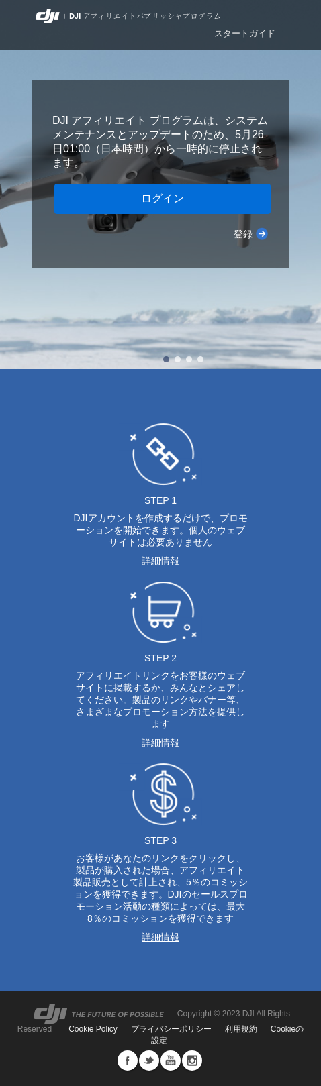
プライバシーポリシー (171, 1029)
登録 (243, 234)
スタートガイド (244, 33)
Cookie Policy (93, 1029)
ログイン (162, 198)
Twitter (149, 1060)
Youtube (170, 1060)
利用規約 (241, 1029)
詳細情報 (160, 560)
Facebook (128, 1060)
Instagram (192, 1060)
